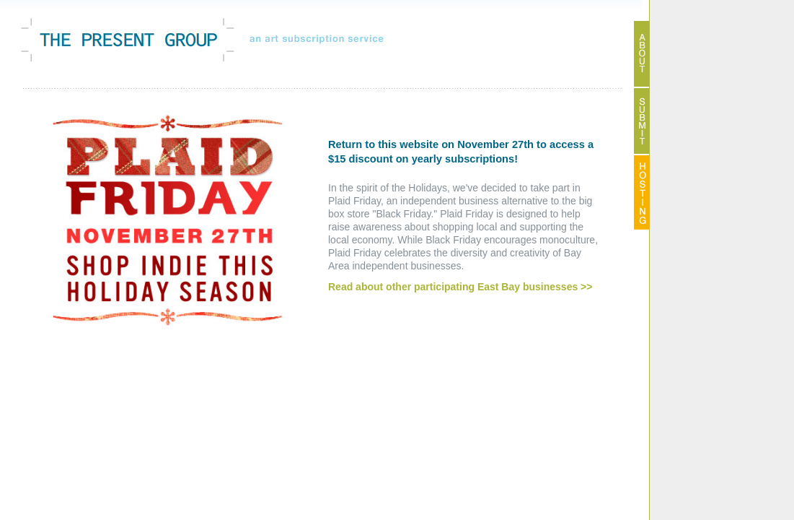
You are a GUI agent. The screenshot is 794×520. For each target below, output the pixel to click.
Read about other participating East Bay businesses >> (460, 286)
